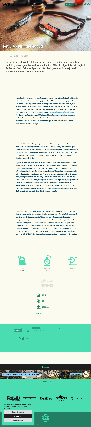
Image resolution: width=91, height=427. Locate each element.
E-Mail (85, 4)
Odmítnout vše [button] (18, 420)
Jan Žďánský (14, 56)
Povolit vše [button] (18, 416)
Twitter (82, 4)
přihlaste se (35, 328)
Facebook (76, 4)
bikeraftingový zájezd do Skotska (63, 112)
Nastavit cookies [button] (18, 412)
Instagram (79, 4)
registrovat (17, 331)
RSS (88, 4)
